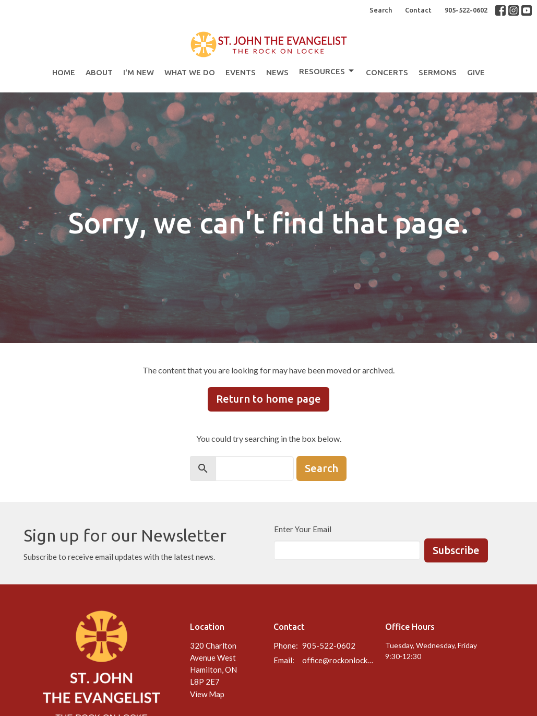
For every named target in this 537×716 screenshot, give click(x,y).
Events (240, 72)
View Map (207, 694)
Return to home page (268, 399)
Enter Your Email (302, 529)
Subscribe (456, 550)
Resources (327, 71)
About (99, 72)
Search (380, 10)
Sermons (438, 72)
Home (63, 72)
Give (476, 72)
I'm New (138, 72)
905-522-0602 (466, 10)
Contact (418, 10)
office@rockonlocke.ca (338, 660)
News (277, 72)
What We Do (189, 72)
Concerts (387, 72)
